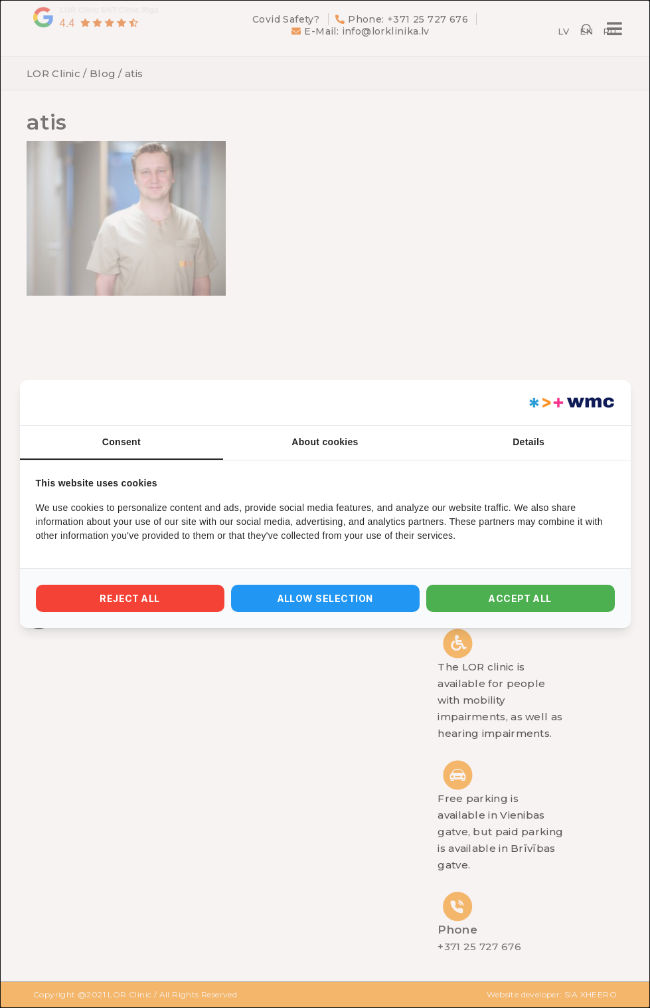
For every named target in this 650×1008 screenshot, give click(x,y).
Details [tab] (528, 442)
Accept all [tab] (520, 598)
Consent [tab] (121, 442)
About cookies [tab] (324, 442)
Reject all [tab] (130, 598)
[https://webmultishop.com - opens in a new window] (571, 402)
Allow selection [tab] (325, 598)
